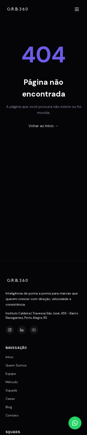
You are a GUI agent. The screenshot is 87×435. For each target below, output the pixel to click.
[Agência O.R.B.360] (18, 9)
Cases (10, 399)
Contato (12, 415)
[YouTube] (34, 330)
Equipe (11, 374)
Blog (9, 407)
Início (9, 357)
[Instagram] (10, 330)
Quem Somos (16, 365)
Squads (11, 390)
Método (12, 382)
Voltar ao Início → (43, 125)
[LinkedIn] (22, 330)
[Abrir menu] (76, 9)
